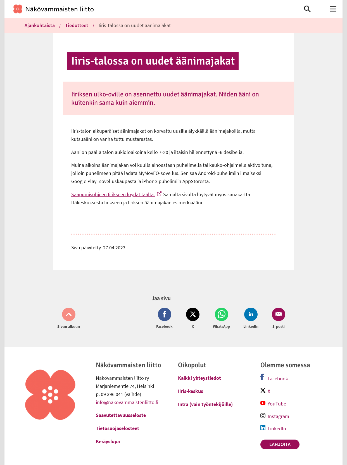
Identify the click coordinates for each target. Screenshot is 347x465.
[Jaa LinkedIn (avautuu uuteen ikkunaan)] (251, 318)
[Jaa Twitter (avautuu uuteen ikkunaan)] (193, 318)
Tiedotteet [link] (76, 25)
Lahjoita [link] (280, 444)
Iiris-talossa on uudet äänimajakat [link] (135, 25)
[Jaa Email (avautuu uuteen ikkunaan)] (277, 318)
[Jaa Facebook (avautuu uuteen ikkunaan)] (165, 318)
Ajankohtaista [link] (40, 25)
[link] (146, 9)
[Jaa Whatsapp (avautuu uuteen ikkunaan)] (221, 318)
